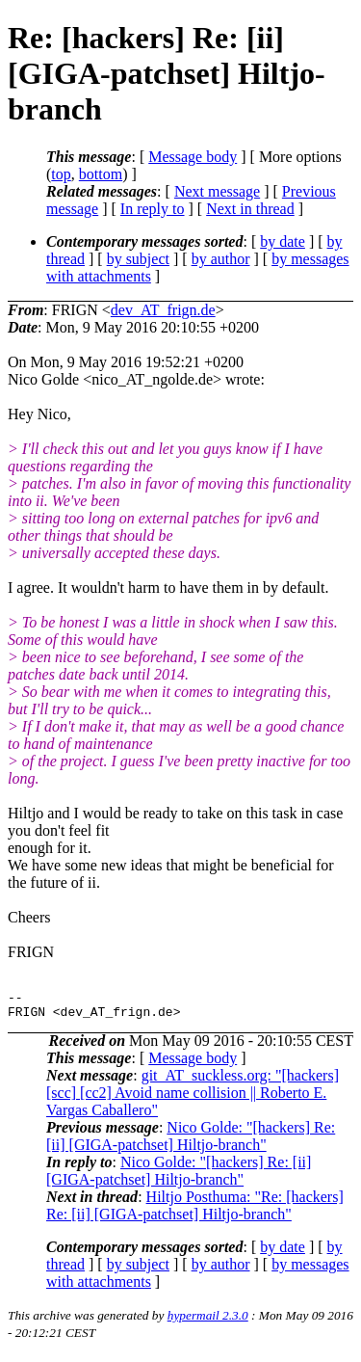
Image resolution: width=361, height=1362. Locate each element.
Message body (192, 156)
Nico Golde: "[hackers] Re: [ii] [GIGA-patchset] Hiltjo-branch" (190, 1142)
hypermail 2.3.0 (208, 1321)
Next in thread (250, 208)
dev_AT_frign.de (163, 310)
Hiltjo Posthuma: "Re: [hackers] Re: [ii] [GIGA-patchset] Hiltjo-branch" (195, 1211)
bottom (100, 174)
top (60, 174)
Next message (217, 191)
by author (221, 259)
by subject (138, 259)
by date (282, 241)
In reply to (152, 208)
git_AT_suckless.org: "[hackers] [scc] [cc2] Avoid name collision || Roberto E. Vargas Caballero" (192, 1098)
